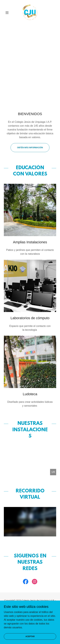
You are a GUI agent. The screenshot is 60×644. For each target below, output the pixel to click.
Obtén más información (30, 147)
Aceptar (30, 636)
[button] (8, 12)
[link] (30, 12)
